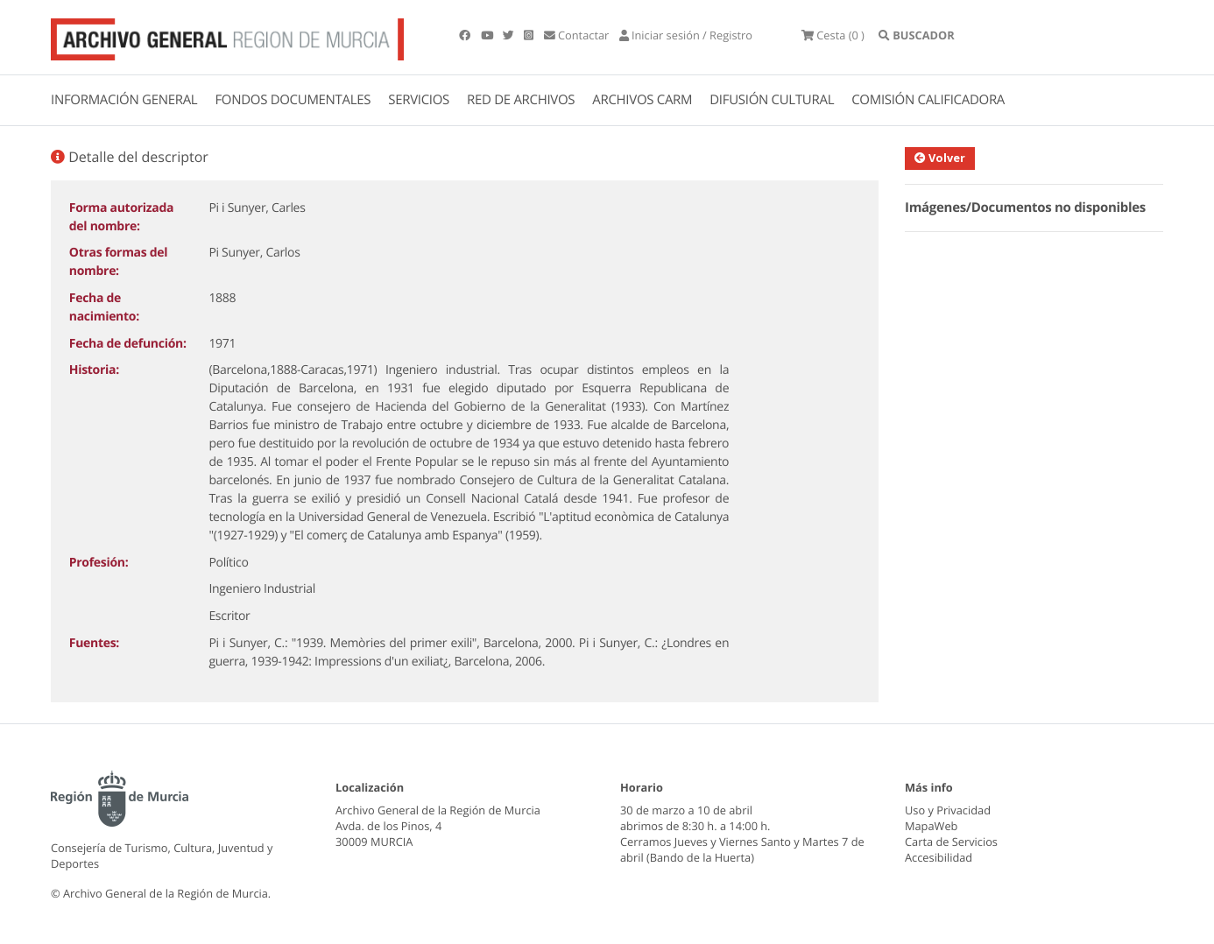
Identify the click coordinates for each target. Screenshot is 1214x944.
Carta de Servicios (951, 841)
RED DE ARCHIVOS (521, 100)
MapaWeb (931, 826)
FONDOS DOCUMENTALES (293, 100)
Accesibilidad (938, 857)
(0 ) (833, 35)
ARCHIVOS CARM (642, 100)
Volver (944, 158)
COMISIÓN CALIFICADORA (928, 100)
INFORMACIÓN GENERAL (124, 100)
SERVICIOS (418, 100)
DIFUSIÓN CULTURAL (771, 100)
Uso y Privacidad (948, 810)
